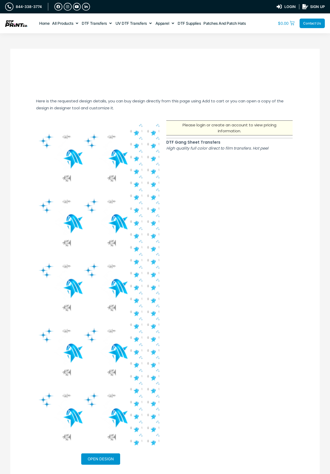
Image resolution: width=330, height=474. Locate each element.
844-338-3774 (29, 6)
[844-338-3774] (9, 7)
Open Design (101, 458)
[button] (65, 23)
